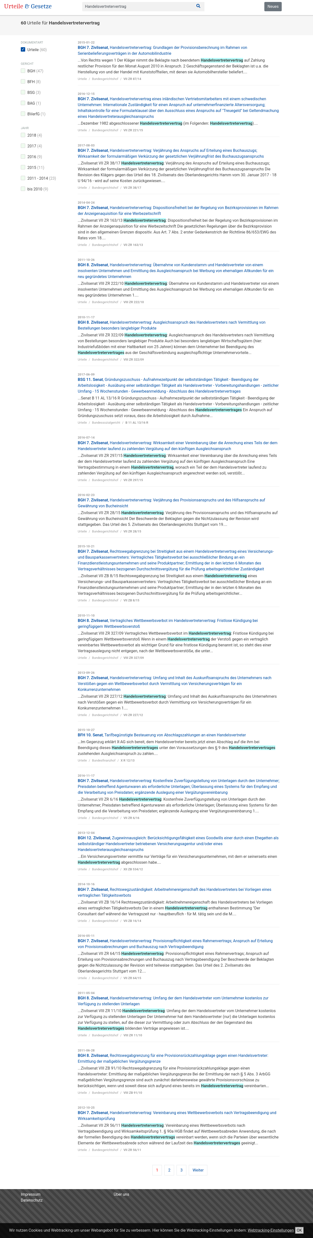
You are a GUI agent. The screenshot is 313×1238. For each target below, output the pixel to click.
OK (299, 1230)
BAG (34, 103)
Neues (273, 6)
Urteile (37, 49)
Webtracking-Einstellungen (271, 1230)
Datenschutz (32, 1200)
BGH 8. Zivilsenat (176, 271)
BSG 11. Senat (178, 385)
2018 (34, 135)
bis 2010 (37, 189)
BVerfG (36, 114)
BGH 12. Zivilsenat (178, 844)
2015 (35, 167)
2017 (34, 146)
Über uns (121, 1194)
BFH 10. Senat (162, 735)
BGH (35, 71)
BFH (34, 81)
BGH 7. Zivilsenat (174, 683)
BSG (34, 92)
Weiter (197, 1170)
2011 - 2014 (41, 178)
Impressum (31, 1194)
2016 (34, 157)
